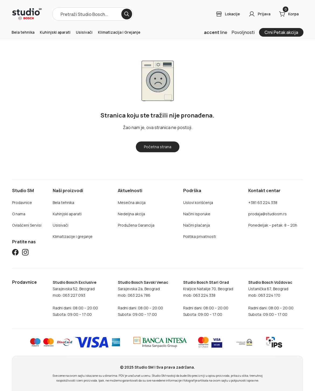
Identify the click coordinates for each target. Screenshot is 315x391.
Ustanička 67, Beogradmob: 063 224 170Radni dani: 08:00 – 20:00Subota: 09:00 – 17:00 (270, 298)
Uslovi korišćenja (198, 202)
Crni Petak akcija (281, 32)
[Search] (126, 14)
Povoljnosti (243, 32)
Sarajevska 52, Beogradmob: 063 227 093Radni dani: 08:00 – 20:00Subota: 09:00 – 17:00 (75, 298)
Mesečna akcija (132, 202)
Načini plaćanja (196, 225)
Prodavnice (22, 202)
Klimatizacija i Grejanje (119, 32)
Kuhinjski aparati (55, 32)
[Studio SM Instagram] (25, 253)
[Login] (227, 14)
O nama (18, 213)
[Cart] (289, 14)
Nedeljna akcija (131, 213)
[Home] (27, 14)
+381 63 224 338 (262, 202)
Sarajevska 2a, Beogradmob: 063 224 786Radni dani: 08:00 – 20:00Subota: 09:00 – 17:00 (143, 298)
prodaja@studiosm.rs (267, 213)
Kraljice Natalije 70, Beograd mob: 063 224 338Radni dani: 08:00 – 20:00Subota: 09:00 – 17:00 (208, 298)
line (215, 32)
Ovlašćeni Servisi (26, 225)
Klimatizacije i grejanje (73, 236)
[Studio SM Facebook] (15, 253)
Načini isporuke (196, 213)
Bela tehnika (23, 32)
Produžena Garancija (136, 225)
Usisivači (84, 32)
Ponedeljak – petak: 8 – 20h (272, 225)
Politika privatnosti (199, 236)
